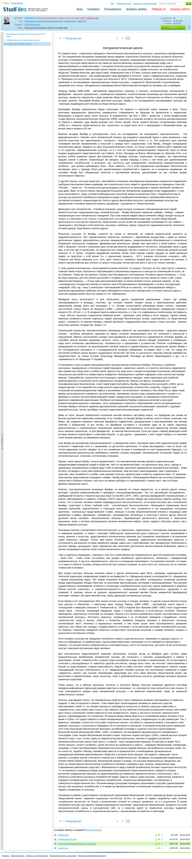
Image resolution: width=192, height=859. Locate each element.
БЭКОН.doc (63, 835)
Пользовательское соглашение (62, 856)
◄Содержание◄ (2, 83)
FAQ (112, 3)
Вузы (80, 9)
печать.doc (63, 848)
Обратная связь (124, 3)
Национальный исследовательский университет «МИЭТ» (55, 21)
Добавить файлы (136, 9)
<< (60, 38)
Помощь (5, 856)
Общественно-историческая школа (23, 40)
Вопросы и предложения (145, 3)
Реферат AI (159, 9)
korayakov (30, 18)
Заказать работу (180, 9)
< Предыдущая (72, 38)
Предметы (93, 9)
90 (156, 844)
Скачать (173, 27)
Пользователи (112, 9)
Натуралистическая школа (19, 44)
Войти (6, 3)
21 (156, 839)
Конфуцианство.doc (67, 839)
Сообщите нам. (92, 18)
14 (156, 835)
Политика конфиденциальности (92, 856)
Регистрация (17, 3)
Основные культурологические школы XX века (25, 35)
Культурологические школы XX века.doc (77, 844)
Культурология (32, 24)
